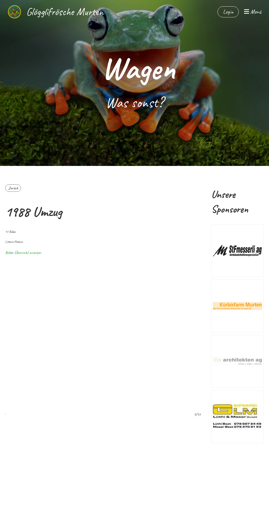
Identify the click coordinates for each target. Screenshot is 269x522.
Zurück (13, 188)
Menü (252, 12)
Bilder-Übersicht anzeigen (23, 252)
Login (228, 12)
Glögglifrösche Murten (64, 11)
